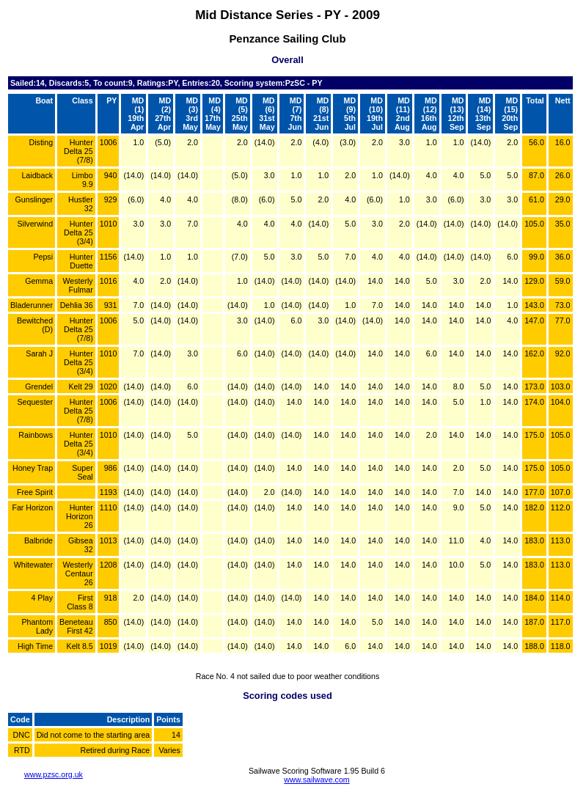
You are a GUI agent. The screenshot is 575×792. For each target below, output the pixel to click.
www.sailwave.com (316, 779)
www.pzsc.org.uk (53, 774)
